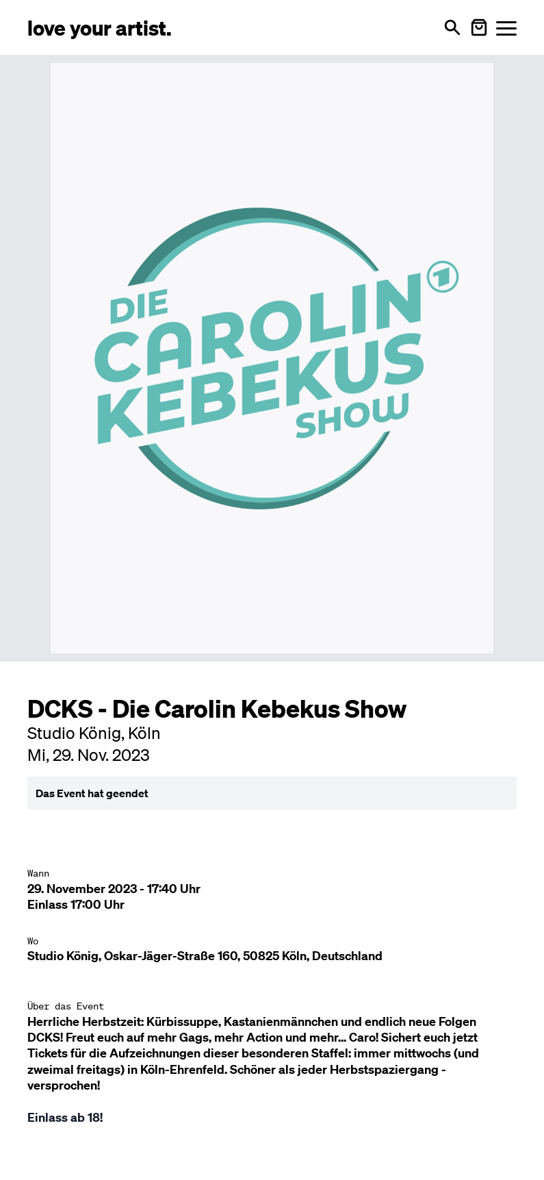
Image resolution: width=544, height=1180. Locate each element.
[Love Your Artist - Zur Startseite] (99, 27)
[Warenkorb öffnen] (479, 27)
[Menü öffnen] (506, 28)
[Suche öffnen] (452, 27)
